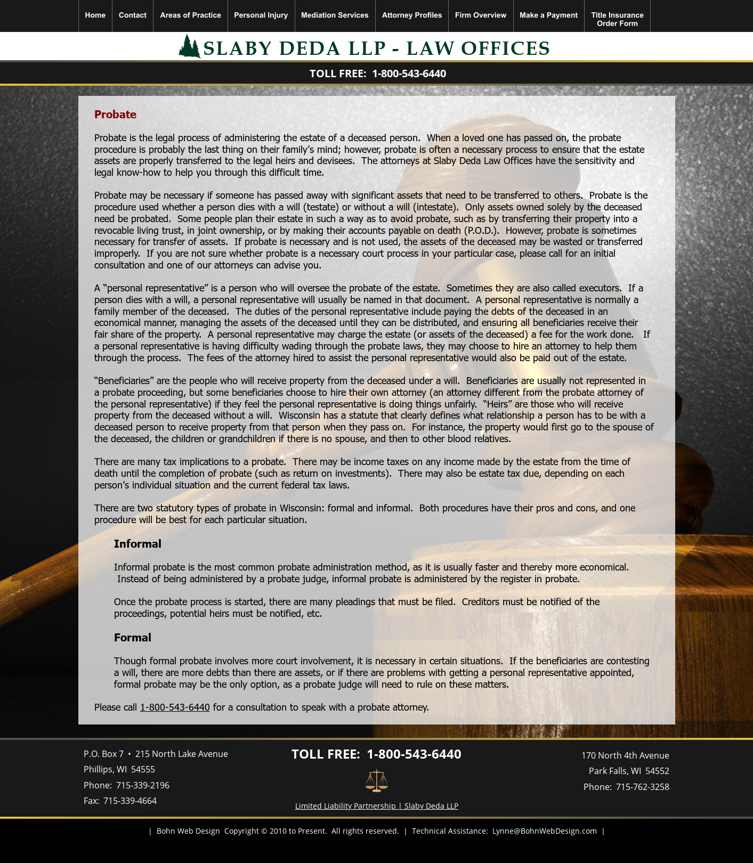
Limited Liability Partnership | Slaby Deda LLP (376, 806)
